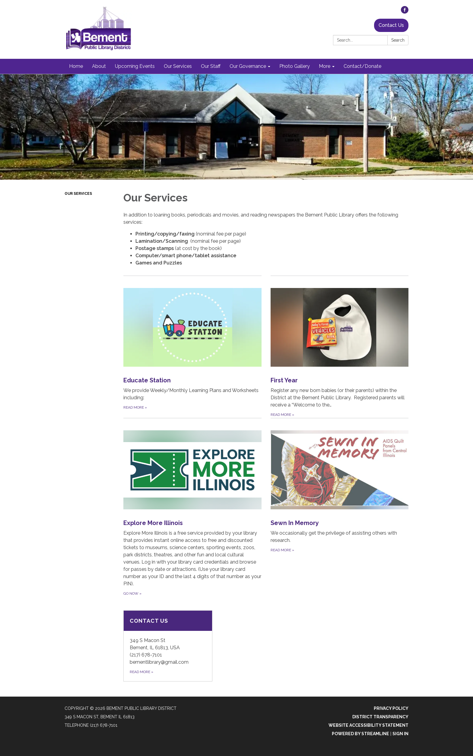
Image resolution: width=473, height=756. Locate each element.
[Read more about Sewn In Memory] (340, 507)
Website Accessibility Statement (368, 725)
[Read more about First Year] (340, 347)
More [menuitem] (324, 66)
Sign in (400, 733)
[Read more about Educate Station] (192, 347)
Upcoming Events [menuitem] (135, 66)
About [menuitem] (99, 66)
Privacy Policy (391, 708)
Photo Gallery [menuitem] (294, 66)
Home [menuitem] (76, 66)
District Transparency (380, 716)
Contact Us (391, 25)
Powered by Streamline (360, 733)
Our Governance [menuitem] (248, 66)
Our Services (78, 193)
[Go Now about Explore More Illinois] (192, 507)
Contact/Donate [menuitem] (362, 66)
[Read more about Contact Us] (167, 646)
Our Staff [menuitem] (211, 66)
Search (398, 40)
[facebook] (404, 12)
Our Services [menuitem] (178, 66)
